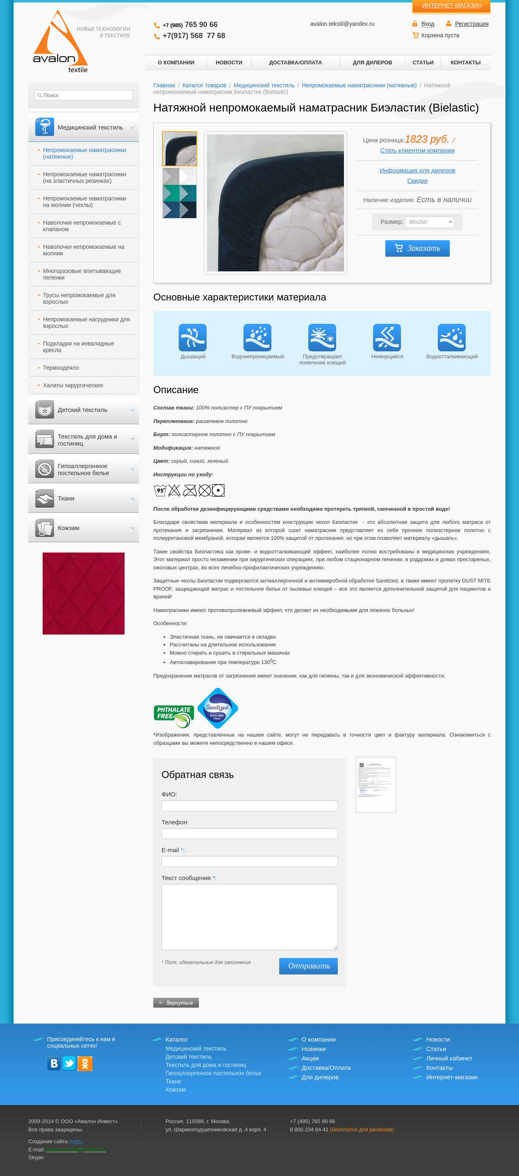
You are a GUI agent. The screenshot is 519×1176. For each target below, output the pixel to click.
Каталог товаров (204, 85)
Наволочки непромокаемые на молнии (84, 250)
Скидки (417, 180)
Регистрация (472, 23)
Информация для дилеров (417, 170)
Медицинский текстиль (90, 127)
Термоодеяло (61, 367)
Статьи (436, 1048)
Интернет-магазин (452, 1077)
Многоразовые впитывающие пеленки (82, 274)
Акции (310, 1058)
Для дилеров (320, 1077)
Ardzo (76, 1141)
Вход (428, 23)
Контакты (439, 1067)
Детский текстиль (82, 409)
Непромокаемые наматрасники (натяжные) (84, 153)
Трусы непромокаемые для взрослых (79, 298)
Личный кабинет (449, 1058)
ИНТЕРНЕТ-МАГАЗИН (452, 5)
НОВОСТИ (229, 62)
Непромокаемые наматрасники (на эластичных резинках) (84, 177)
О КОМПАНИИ (176, 62)
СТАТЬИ (423, 62)
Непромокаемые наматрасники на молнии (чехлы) (84, 201)
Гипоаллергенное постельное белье (83, 469)
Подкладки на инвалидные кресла (78, 346)
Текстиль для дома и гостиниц (87, 440)
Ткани (66, 498)
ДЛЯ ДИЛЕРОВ (372, 62)
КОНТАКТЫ (466, 62)
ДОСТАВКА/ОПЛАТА (295, 62)
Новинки (314, 1048)
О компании (319, 1039)
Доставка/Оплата (326, 1067)
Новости (438, 1039)
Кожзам (68, 527)
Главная (164, 85)
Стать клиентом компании (417, 150)
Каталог (177, 1039)
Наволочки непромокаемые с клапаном (82, 225)
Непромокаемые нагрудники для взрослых (86, 322)
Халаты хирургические (73, 385)
